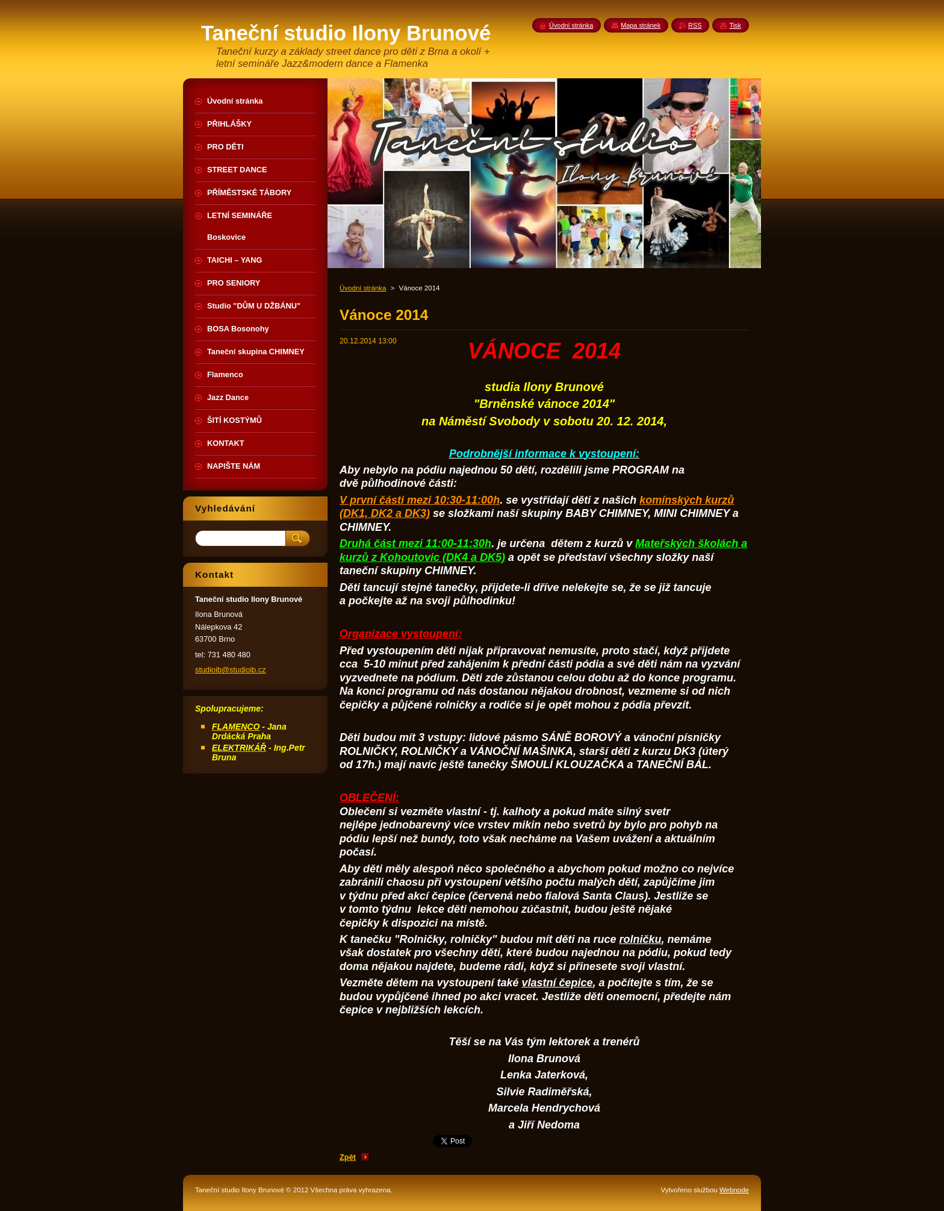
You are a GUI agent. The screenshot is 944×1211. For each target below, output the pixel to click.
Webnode (734, 1190)
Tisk (735, 25)
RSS (694, 25)
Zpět (348, 1157)
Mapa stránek (640, 25)
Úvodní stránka (363, 288)
